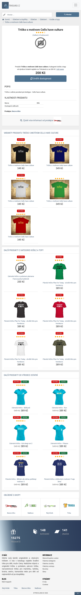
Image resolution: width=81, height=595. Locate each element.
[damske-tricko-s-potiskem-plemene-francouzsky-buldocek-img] (21, 268)
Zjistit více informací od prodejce (40, 120)
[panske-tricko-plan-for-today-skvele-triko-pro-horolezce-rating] (59, 260)
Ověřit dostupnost (40, 78)
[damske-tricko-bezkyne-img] (21, 396)
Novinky (45, 569)
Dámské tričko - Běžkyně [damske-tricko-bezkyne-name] (21, 408)
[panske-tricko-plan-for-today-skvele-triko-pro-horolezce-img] (59, 271)
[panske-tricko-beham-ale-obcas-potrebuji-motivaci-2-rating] (21, 456)
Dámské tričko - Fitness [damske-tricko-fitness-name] (59, 443)
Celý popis (60, 69)
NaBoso (38, 588)
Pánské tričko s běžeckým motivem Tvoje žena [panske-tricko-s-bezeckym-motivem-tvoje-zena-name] (59, 480)
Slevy (44, 572)
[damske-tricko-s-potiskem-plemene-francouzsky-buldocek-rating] (21, 260)
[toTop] (78, 593)
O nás (45, 582)
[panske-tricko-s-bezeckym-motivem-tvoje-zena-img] (59, 467)
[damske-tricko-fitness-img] (59, 432)
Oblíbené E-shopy (12, 495)
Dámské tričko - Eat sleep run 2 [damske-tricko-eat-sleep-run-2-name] (20, 443)
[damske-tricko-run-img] (59, 396)
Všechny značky (48, 563)
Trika (15, 588)
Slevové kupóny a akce (50, 558)
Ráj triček (5, 588)
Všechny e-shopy (48, 566)
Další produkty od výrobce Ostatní (21, 375)
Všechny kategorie (49, 561)
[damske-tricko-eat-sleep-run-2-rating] (21, 421)
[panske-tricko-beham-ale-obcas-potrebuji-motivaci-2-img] (21, 467)
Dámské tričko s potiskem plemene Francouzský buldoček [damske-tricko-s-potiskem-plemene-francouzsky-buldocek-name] (21, 277)
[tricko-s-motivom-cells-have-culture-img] (21, 154)
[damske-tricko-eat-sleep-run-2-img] (21, 432)
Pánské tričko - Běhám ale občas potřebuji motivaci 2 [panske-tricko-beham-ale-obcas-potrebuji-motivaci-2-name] (20, 480)
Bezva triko (16, 111)
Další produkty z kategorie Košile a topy (23, 250)
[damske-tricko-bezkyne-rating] (21, 385)
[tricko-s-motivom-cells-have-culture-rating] (21, 143)
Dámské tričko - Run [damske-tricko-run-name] (59, 408)
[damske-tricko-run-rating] (59, 385)
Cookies (45, 584)
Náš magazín (6, 582)
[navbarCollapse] (75, 5)
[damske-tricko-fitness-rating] (59, 421)
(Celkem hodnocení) (41, 35)
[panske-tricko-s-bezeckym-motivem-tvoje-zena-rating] (59, 456)
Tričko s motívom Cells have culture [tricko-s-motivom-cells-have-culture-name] (21, 165)
